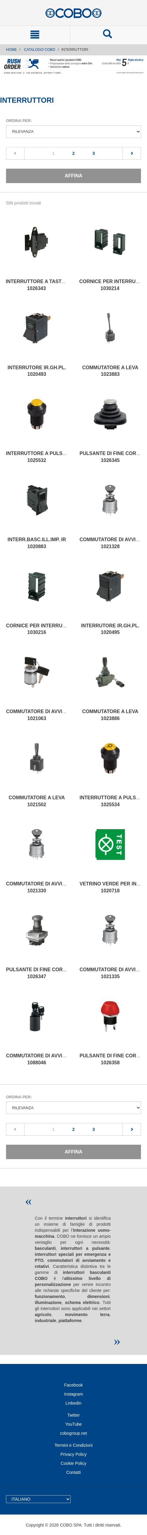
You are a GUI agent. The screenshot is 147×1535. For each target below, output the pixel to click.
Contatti (73, 1472)
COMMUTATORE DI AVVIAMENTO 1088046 (44, 1059)
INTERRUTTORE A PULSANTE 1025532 (41, 457)
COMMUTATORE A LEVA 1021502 (37, 801)
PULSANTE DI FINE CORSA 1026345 (111, 457)
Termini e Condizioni (73, 1445)
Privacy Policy (73, 1454)
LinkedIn (73, 1403)
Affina (73, 175)
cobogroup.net (73, 1433)
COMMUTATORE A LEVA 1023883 (110, 371)
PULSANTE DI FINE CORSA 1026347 (37, 973)
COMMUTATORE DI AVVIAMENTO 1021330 (44, 887)
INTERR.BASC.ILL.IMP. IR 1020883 (37, 543)
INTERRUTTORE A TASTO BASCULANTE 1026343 (53, 285)
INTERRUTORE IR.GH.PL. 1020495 (110, 629)
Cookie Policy (73, 1463)
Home (11, 50)
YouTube (73, 1424)
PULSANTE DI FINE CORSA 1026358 (111, 1059)
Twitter (73, 1415)
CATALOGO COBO (39, 50)
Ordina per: (19, 120)
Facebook (73, 1385)
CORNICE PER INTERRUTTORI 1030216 (41, 629)
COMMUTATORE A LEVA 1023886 (110, 715)
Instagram (73, 1394)
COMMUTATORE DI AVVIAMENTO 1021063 (44, 715)
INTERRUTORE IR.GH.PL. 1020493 (37, 371)
